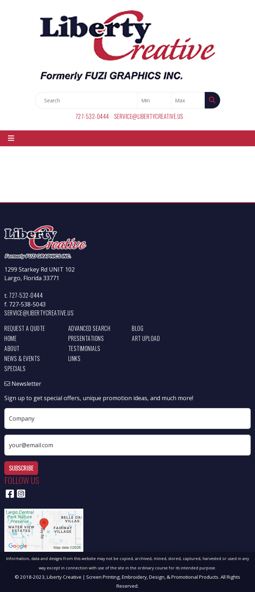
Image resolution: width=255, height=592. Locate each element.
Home (10, 338)
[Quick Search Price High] (188, 100)
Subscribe (21, 468)
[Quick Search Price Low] (154, 100)
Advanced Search (89, 328)
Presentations (86, 338)
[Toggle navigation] (11, 138)
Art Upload (146, 338)
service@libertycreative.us (149, 116)
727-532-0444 (92, 116)
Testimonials (84, 348)
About (12, 348)
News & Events (22, 358)
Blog (137, 328)
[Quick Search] (86, 100)
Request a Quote (24, 328)
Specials (15, 368)
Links (74, 358)
